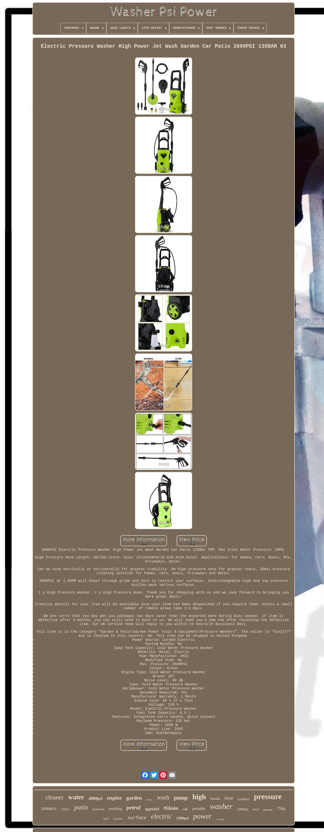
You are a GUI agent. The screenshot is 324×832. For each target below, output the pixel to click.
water (76, 797)
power (202, 816)
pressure (268, 796)
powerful (267, 809)
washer (221, 806)
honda (215, 798)
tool (105, 818)
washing (115, 808)
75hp (281, 808)
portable (198, 808)
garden (134, 798)
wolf (185, 809)
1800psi (242, 809)
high (199, 797)
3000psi (65, 809)
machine (118, 818)
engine (114, 798)
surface (137, 818)
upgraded (152, 809)
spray (256, 809)
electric (161, 816)
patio (81, 807)
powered (98, 809)
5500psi (49, 809)
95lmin (171, 808)
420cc (149, 799)
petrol (134, 807)
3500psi (182, 818)
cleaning (220, 819)
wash (163, 797)
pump (181, 798)
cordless (243, 799)
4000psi (95, 798)
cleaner (54, 797)
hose (229, 798)
